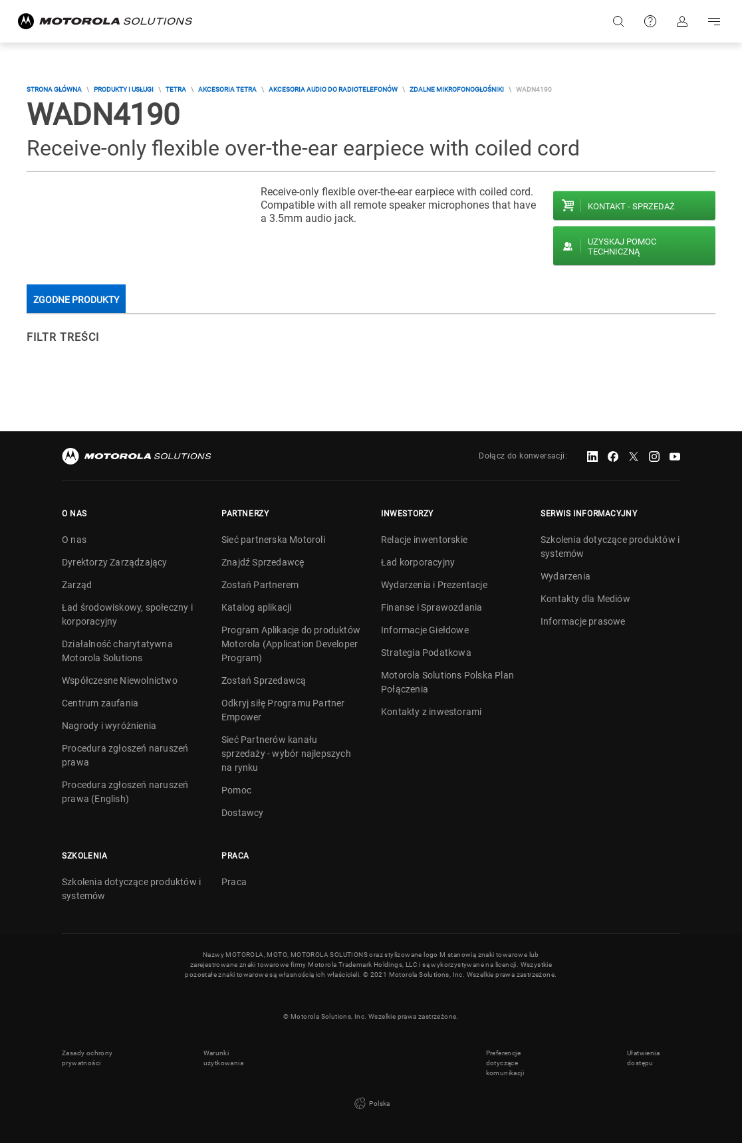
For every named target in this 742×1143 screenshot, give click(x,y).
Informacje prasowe (583, 621)
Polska (371, 1104)
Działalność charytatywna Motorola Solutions (117, 651)
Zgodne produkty (76, 299)
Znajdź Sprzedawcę (262, 562)
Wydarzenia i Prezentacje (434, 584)
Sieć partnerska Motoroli (273, 539)
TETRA (176, 89)
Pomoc (236, 790)
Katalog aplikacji (256, 607)
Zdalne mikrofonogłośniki (457, 89)
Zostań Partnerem (260, 584)
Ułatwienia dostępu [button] (643, 1058)
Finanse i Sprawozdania (431, 607)
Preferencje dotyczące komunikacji (505, 1063)
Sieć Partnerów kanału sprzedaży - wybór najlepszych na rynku (286, 753)
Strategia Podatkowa (426, 652)
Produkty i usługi (124, 89)
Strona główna (54, 89)
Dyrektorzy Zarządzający (115, 562)
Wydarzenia (565, 576)
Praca (234, 882)
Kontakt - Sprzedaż (631, 206)
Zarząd (77, 584)
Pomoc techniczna (650, 21)
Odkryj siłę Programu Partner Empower (283, 710)
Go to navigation (714, 21)
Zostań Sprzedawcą (263, 680)
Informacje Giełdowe (425, 630)
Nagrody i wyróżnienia (109, 725)
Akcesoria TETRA (227, 89)
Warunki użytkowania (223, 1058)
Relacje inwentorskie (424, 539)
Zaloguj (682, 21)
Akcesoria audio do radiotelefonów (333, 89)
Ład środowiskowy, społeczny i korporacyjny (127, 614)
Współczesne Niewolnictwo (120, 680)
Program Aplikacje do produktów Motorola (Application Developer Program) (290, 644)
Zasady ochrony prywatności (87, 1058)
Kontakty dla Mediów (585, 598)
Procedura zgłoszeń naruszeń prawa (125, 755)
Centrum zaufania (100, 703)
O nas (74, 539)
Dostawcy (242, 812)
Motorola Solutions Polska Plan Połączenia (447, 682)
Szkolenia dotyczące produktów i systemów (610, 546)
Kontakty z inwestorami (431, 711)
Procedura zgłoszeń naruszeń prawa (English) (125, 791)
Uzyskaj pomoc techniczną (622, 247)
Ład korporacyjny (418, 562)
